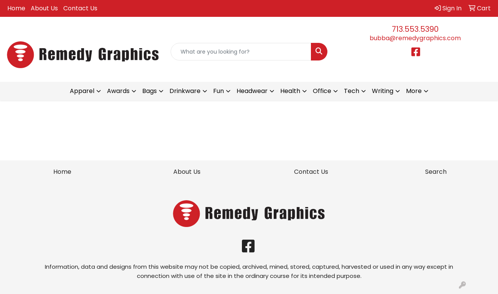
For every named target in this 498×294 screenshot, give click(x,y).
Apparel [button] (82, 91)
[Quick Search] (241, 51)
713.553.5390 (415, 29)
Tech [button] (351, 91)
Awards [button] (118, 91)
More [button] (414, 91)
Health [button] (290, 91)
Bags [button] (149, 91)
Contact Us (80, 8)
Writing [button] (382, 91)
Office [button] (322, 91)
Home (16, 8)
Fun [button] (218, 91)
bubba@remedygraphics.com (415, 38)
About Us (44, 8)
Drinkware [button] (185, 91)
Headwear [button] (252, 91)
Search (436, 171)
